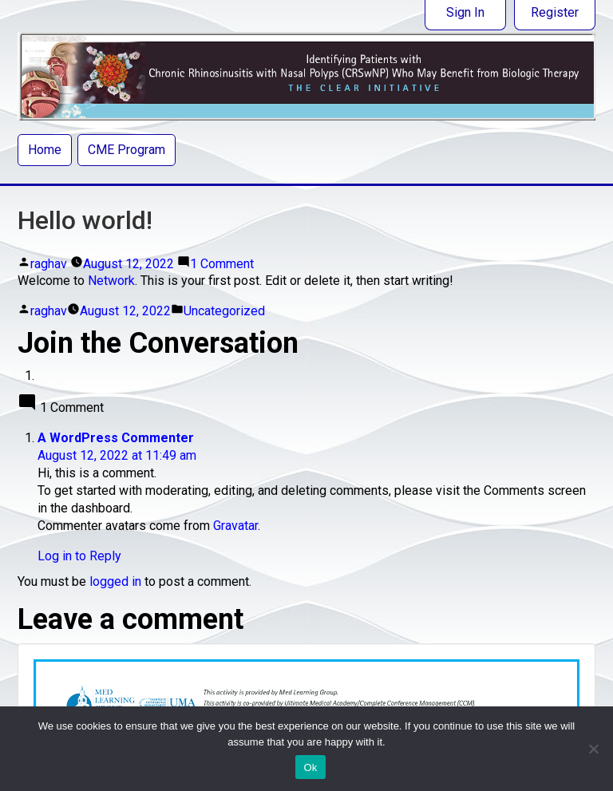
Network (111, 280)
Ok (310, 767)
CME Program (126, 149)
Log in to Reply (79, 556)
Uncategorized (224, 310)
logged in (115, 581)
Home (44, 149)
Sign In (465, 12)
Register (555, 12)
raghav (48, 263)
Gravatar (235, 525)
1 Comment (222, 263)
